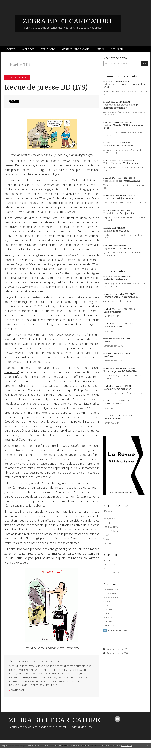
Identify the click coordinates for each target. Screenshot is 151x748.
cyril (105, 125)
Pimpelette (109, 213)
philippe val (15, 677)
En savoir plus (126, 745)
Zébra (106, 84)
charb (25, 677)
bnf (37, 681)
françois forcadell (61, 681)
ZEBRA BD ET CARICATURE (68, 21)
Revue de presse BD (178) (46, 87)
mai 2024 (107, 613)
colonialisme (80, 670)
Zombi (107, 145)
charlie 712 (35, 677)
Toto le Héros (110, 163)
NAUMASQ (108, 511)
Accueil (10, 49)
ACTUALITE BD (52, 661)
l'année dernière (15, 501)
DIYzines (107, 560)
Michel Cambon (46, 648)
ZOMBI (106, 514)
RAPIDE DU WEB (110, 564)
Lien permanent (19, 661)
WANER (106, 538)
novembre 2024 (110, 589)
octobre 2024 (109, 593)
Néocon (107, 341)
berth (84, 681)
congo (12, 673)
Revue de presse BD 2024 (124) (120, 371)
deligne (13, 685)
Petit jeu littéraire (125, 198)
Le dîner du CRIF (113, 326)
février (21, 670)
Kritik (100, 49)
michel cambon (36, 685)
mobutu (28, 673)
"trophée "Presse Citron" (20, 487)
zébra (31, 666)
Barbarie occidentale (115, 107)
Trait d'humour (124, 145)
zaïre (20, 673)
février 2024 (108, 625)
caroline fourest (66, 677)
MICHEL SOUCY (110, 531)
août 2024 (108, 601)
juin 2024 (107, 609)
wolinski (51, 677)
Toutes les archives (117, 630)
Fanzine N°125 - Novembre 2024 (121, 297)
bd (26, 666)
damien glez (57, 673)
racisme (68, 670)
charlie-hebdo (48, 670)
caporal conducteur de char (118, 104)
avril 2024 (107, 617)
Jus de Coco (122, 230)
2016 (28, 670)
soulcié (76, 681)
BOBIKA (107, 542)
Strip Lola (48, 49)
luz (78, 677)
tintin (60, 670)
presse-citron (26, 681)
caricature (75, 666)
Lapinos (107, 248)
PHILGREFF (108, 523)
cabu (44, 677)
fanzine (39, 666)
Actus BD (117, 49)
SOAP (106, 534)
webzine (20, 666)
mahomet (22, 685)
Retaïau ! (108, 356)
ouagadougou (71, 673)
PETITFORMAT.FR (111, 572)
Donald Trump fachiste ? (117, 389)
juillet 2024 (108, 605)
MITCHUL (107, 568)
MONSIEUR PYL (110, 526)
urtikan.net (51, 685)
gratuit (48, 666)
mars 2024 (108, 621)
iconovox (45, 681)
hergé (83, 673)
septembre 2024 (111, 597)
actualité (36, 670)
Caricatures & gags (75, 49)
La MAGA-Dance (112, 403)
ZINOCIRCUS (109, 519)
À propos (28, 49)
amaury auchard (41, 673)
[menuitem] (12, 49)
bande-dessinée (61, 666)
